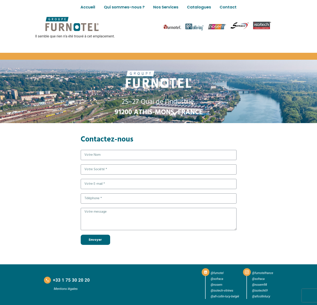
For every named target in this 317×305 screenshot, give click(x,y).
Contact (228, 7)
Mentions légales (66, 289)
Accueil (87, 7)
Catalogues (199, 7)
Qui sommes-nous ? (124, 7)
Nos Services (165, 7)
